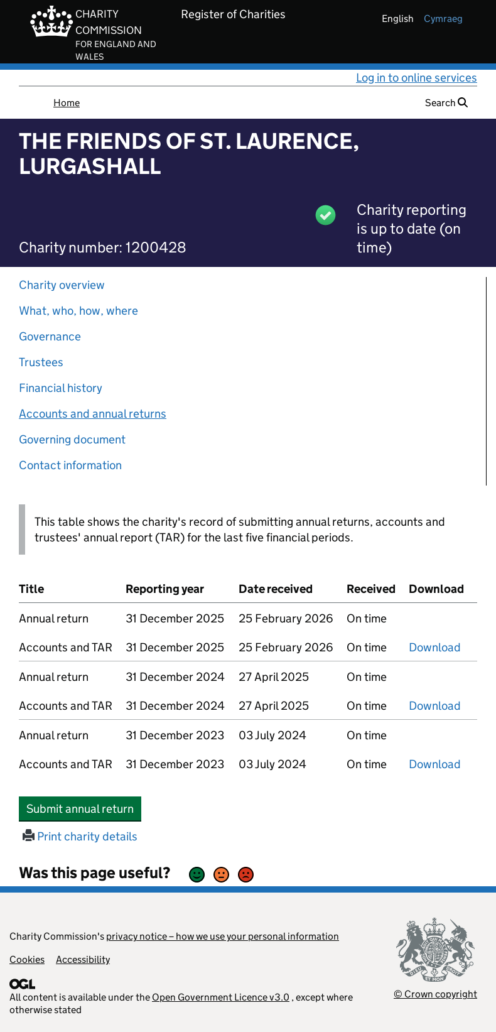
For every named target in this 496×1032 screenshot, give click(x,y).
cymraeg (443, 18)
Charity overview (62, 285)
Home (66, 103)
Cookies (27, 959)
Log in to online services (416, 77)
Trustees (41, 362)
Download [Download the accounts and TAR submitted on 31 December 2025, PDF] (435, 647)
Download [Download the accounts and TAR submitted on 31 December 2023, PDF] (435, 764)
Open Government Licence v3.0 (220, 997)
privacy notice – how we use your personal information (222, 936)
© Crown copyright (435, 994)
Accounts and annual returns (92, 413)
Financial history (60, 388)
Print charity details (80, 836)
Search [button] (446, 103)
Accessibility (83, 959)
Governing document (72, 439)
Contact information (70, 465)
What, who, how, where (78, 310)
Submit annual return (83, 808)
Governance (50, 336)
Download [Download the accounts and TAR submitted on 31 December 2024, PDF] (435, 705)
